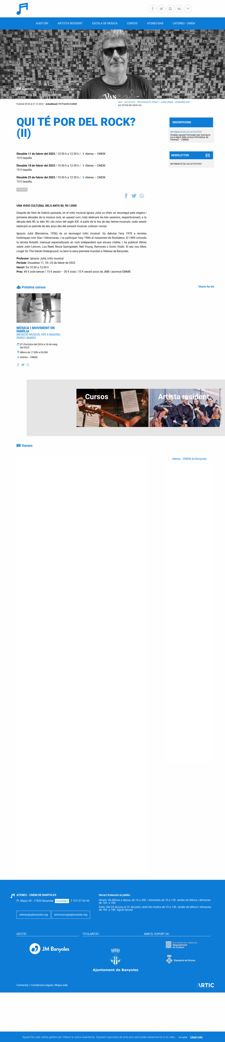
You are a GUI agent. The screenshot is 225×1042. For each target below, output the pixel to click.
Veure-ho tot (206, 286)
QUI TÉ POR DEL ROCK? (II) (129, 105)
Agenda (28, 89)
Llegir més (196, 1037)
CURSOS (22, 189)
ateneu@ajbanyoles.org (33, 928)
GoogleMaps (62, 915)
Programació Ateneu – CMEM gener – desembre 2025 (163, 102)
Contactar (22, 999)
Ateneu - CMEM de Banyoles (189, 473)
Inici (120, 102)
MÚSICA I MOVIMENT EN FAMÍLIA (36, 343)
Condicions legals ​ (42, 999)
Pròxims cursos (34, 287)
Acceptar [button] (183, 1037)
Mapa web (61, 999)
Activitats (129, 102)
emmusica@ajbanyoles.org (70, 928)
